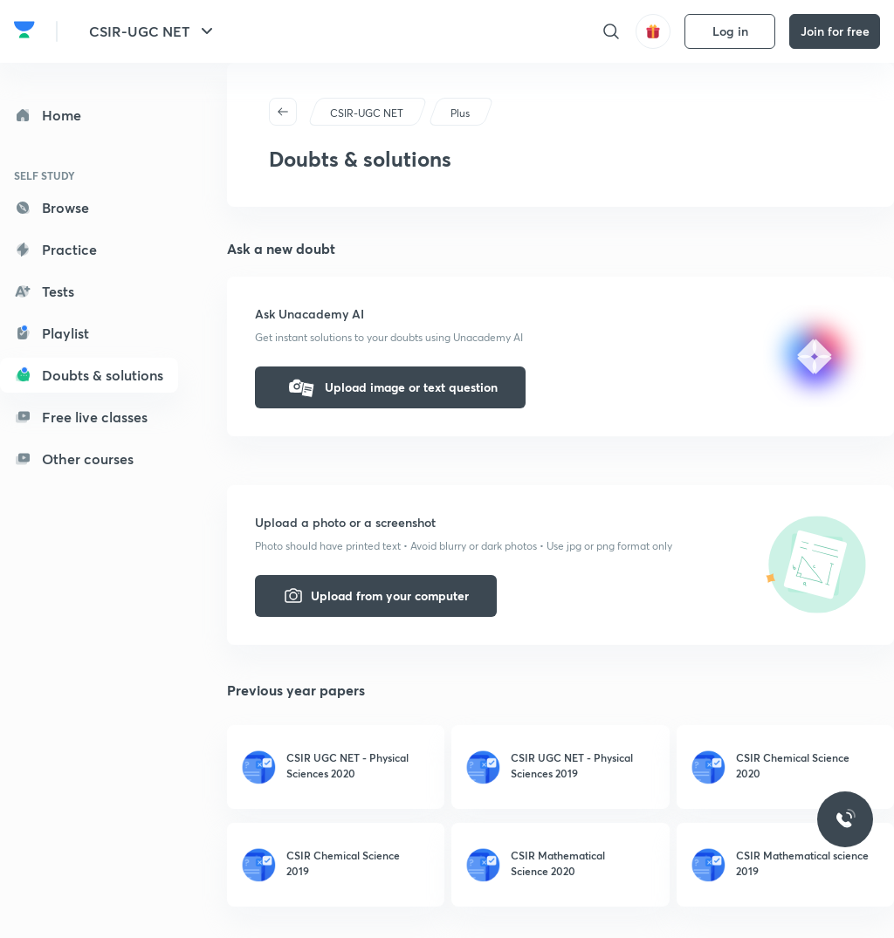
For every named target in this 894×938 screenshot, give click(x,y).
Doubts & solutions (88, 375)
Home (47, 115)
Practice (55, 249)
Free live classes (81, 416)
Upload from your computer (376, 595)
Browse (51, 207)
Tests (44, 291)
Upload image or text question (390, 387)
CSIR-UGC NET (153, 31)
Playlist (51, 333)
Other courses (74, 458)
